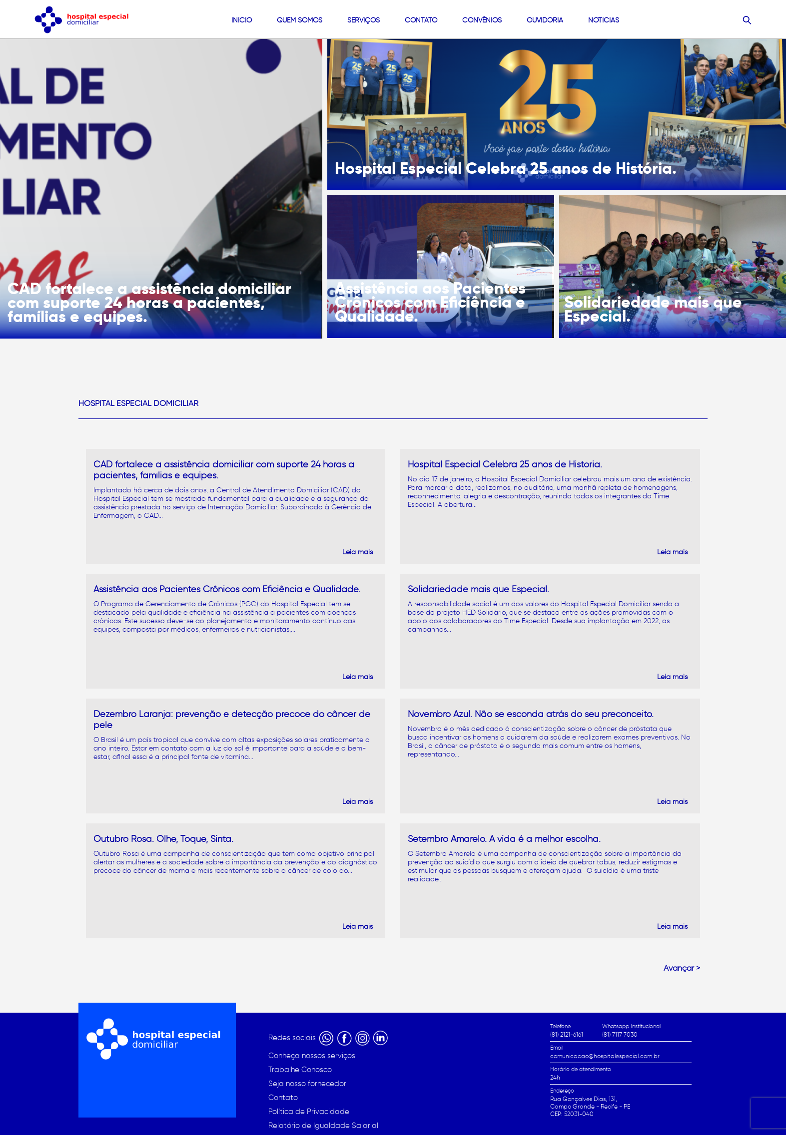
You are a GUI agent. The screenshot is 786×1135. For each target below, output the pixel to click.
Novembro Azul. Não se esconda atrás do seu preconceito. (531, 714)
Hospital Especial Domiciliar (138, 403)
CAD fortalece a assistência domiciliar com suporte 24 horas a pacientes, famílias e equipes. (149, 303)
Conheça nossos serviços (311, 1055)
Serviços (363, 20)
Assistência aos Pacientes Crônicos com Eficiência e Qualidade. (430, 302)
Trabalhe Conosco (300, 1069)
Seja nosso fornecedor (307, 1083)
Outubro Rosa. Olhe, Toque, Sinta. (163, 838)
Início (241, 20)
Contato (283, 1097)
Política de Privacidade (308, 1111)
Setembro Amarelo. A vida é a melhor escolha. (504, 838)
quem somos (299, 20)
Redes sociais (293, 1037)
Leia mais (357, 552)
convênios (482, 20)
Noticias (603, 20)
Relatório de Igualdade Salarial (323, 1125)
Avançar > (682, 968)
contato (421, 20)
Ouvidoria (545, 20)
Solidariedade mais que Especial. (653, 309)
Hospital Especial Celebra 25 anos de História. (506, 168)
